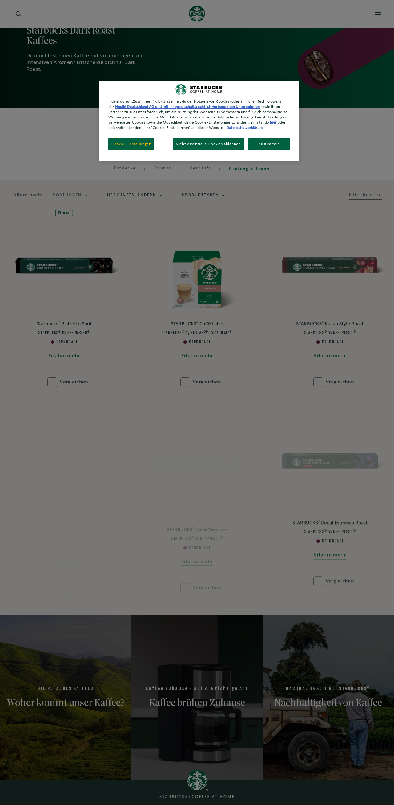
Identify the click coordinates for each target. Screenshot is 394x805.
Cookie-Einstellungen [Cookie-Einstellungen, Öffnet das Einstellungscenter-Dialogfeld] (131, 144)
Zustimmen (269, 144)
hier (273, 122)
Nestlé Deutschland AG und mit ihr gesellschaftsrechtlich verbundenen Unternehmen (187, 107)
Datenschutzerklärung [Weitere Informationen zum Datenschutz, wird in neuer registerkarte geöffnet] (245, 127)
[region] (199, 121)
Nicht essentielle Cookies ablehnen (208, 144)
